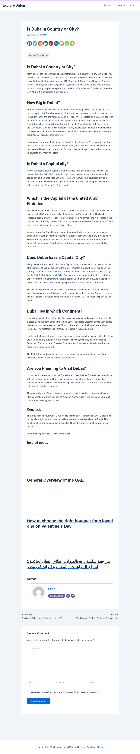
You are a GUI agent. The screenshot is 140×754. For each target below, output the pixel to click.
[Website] (68, 596)
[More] (72, 43)
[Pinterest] (51, 43)
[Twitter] (35, 43)
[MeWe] (56, 43)
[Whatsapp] (67, 43)
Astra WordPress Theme (92, 747)
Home (107, 5)
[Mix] (61, 43)
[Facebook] (29, 43)
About (132, 5)
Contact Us (119, 5)
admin (52, 588)
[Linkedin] (45, 43)
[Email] (73, 596)
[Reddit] (40, 43)
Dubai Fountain (65, 275)
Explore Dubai (14, 5)
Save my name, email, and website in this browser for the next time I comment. (64, 693)
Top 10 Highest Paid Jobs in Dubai (55, 433)
